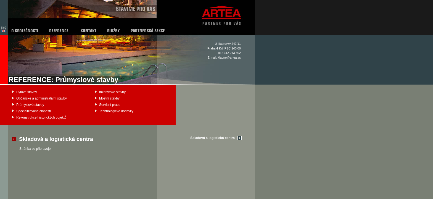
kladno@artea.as (229, 57)
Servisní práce (109, 105)
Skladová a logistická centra (212, 138)
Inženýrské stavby (112, 92)
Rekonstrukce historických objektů (41, 117)
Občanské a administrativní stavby (41, 98)
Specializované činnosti (33, 111)
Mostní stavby (109, 98)
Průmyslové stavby (30, 105)
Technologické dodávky (116, 111)
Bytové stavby (26, 92)
